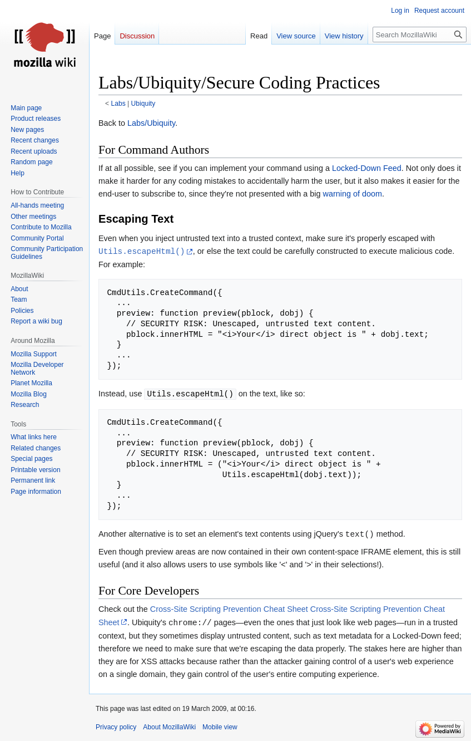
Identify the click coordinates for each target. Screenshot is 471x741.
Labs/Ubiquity (151, 123)
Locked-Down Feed (366, 168)
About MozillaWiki (169, 727)
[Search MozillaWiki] (420, 34)
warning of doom (352, 193)
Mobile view (219, 727)
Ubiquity (143, 103)
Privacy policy (116, 727)
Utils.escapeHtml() (141, 251)
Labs (118, 103)
